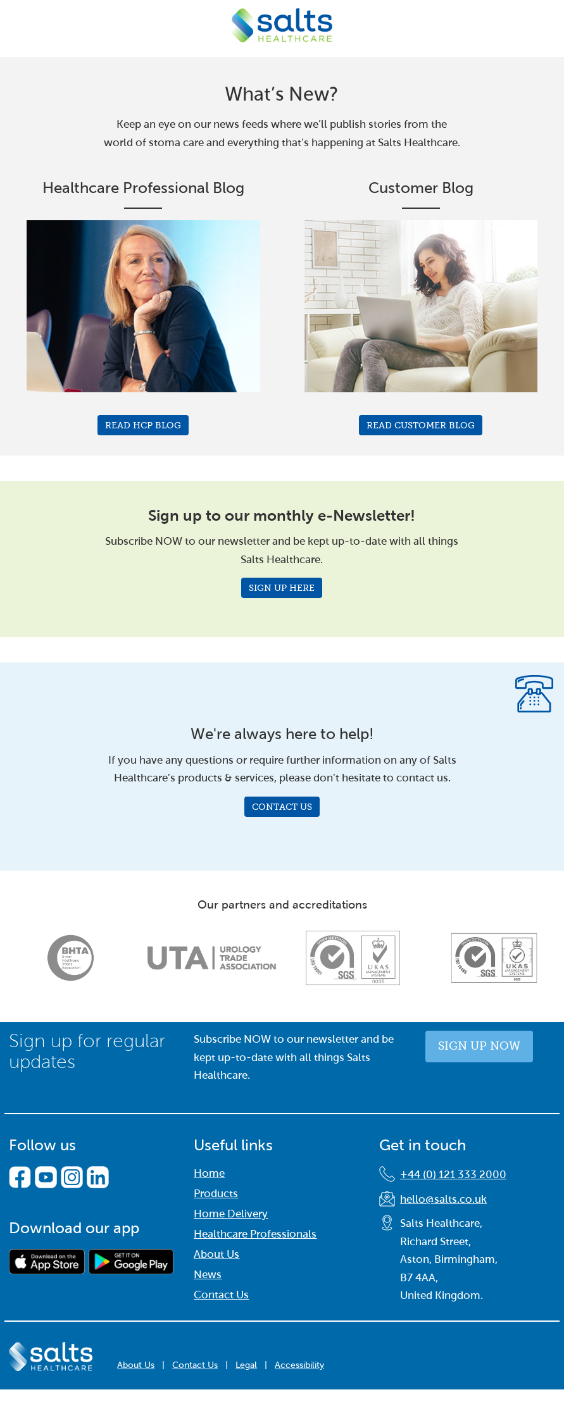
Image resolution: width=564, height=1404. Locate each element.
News (208, 1275)
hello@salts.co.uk (443, 1199)
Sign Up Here (282, 588)
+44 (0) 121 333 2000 (453, 1175)
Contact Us (282, 807)
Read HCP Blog (143, 425)
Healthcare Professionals (255, 1234)
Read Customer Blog (421, 425)
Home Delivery (231, 1214)
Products (216, 1194)
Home (209, 1173)
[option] (70, 958)
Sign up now (479, 1046)
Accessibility (299, 1365)
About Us (216, 1254)
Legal (246, 1365)
